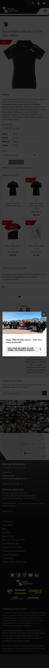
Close (44, 314)
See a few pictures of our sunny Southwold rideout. (21, 349)
